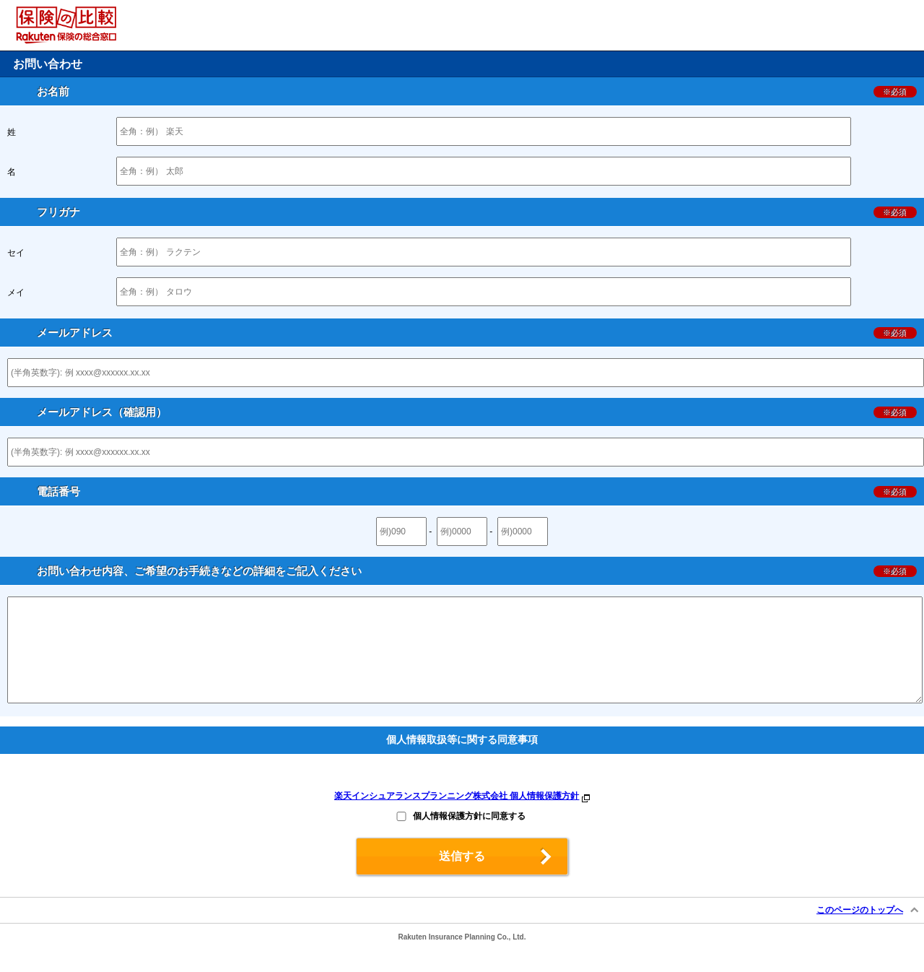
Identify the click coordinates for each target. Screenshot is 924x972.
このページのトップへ (859, 932)
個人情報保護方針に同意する (469, 838)
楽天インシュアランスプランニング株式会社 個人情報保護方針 (456, 817)
